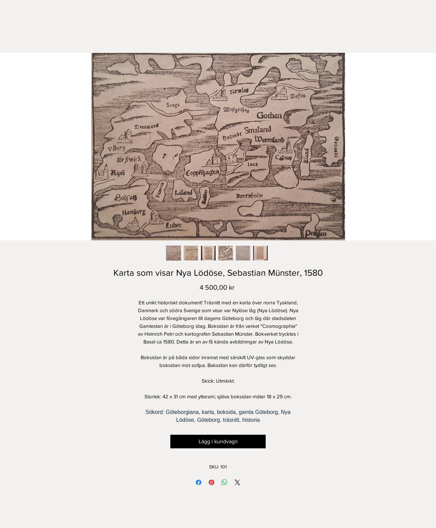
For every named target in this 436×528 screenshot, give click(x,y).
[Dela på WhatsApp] (224, 482)
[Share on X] (237, 482)
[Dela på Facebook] (198, 482)
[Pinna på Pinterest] (211, 482)
